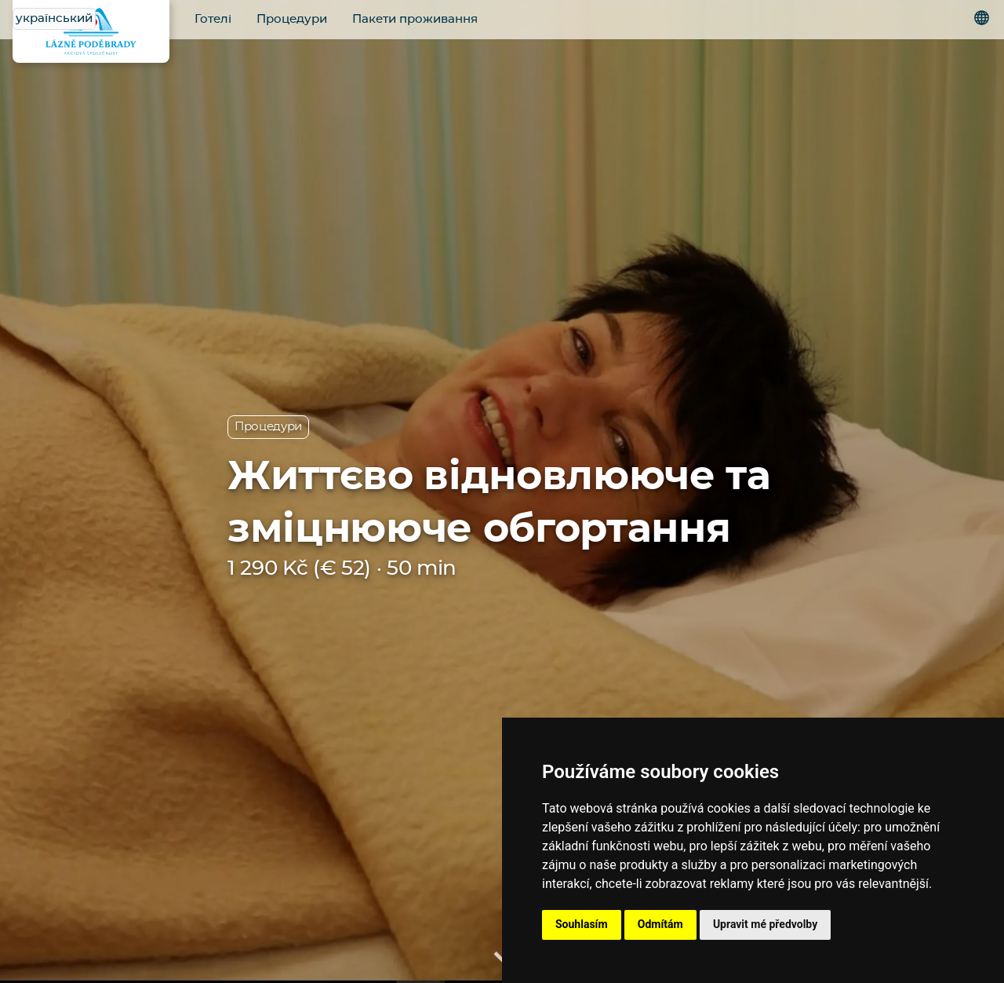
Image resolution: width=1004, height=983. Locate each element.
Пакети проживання (415, 19)
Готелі (213, 19)
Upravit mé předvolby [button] (765, 924)
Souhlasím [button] (581, 924)
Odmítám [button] (660, 924)
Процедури (291, 19)
